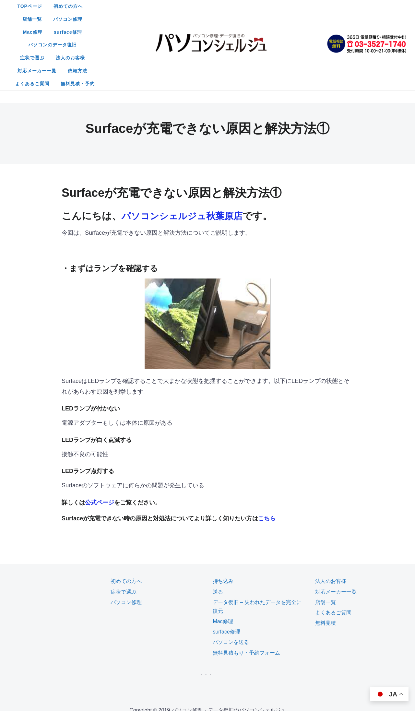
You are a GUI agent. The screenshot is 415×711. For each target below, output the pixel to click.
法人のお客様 (214, 19)
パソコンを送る (231, 577)
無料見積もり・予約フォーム (246, 588)
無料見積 (325, 558)
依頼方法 (300, 19)
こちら (267, 454)
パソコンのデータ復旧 (128, 19)
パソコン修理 (222, 6)
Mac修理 (258, 6)
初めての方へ (151, 6)
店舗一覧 (187, 6)
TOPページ (113, 6)
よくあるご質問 (186, 32)
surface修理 (293, 6)
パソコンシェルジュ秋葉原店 (186, 151)
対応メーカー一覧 (259, 19)
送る (218, 527)
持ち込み (223, 516)
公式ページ (99, 438)
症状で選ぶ (176, 19)
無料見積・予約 (232, 32)
